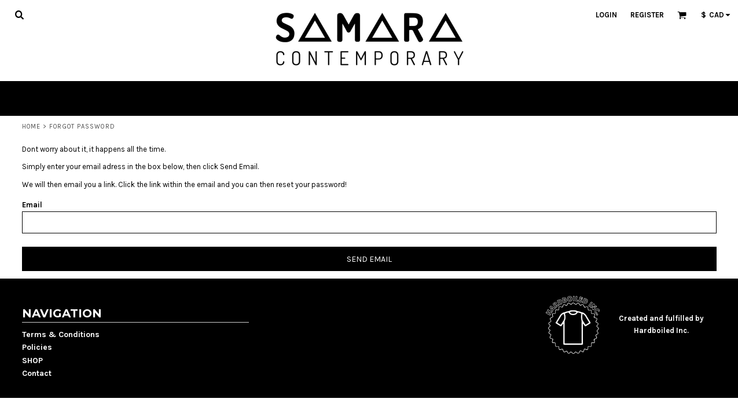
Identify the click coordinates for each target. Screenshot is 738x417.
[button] (19, 14)
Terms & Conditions (61, 334)
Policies (37, 347)
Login (606, 14)
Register (647, 14)
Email (32, 204)
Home (31, 126)
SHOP (32, 360)
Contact (37, 373)
